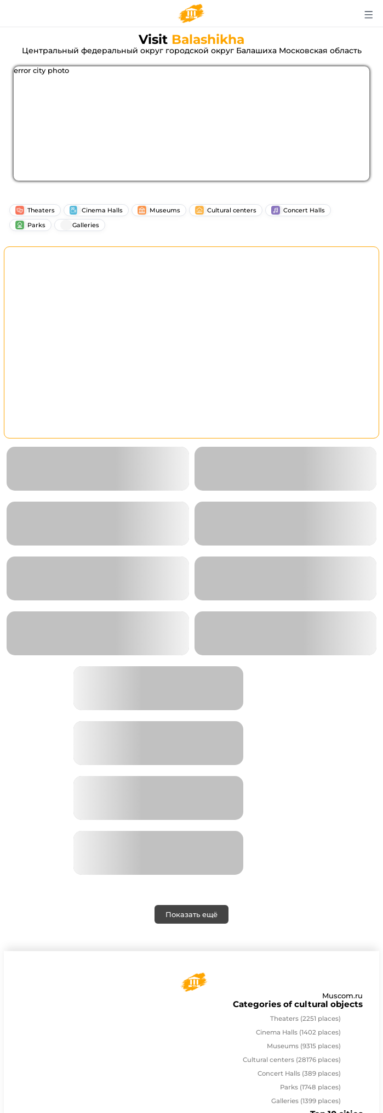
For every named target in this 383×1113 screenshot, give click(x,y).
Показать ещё (191, 914)
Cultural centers (292, 1060)
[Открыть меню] (369, 14)
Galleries (306, 1101)
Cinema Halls (298, 1032)
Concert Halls (299, 1073)
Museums (304, 1046)
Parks (310, 1087)
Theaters (305, 1018)
